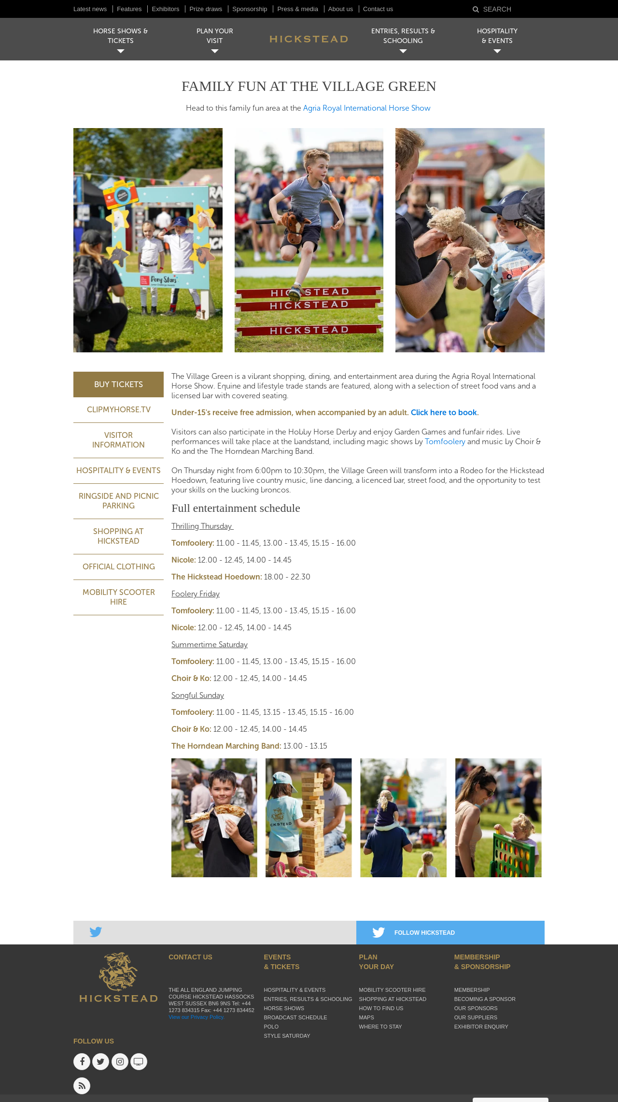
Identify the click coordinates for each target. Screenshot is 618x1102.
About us (340, 9)
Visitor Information (118, 440)
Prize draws (205, 9)
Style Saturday (287, 1036)
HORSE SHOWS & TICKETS (120, 36)
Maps (366, 1017)
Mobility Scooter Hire (119, 597)
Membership (472, 990)
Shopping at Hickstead (118, 536)
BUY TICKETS (118, 384)
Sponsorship (249, 9)
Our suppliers (475, 1017)
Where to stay (380, 1027)
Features (129, 9)
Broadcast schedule (295, 1017)
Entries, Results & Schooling (308, 999)
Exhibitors (165, 9)
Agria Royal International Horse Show (367, 108)
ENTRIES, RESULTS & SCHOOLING (403, 36)
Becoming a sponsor (485, 999)
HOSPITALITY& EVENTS (497, 36)
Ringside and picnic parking (119, 501)
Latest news (90, 9)
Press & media (297, 9)
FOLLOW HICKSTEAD (413, 932)
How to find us (381, 1008)
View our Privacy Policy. (197, 1017)
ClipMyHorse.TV (119, 409)
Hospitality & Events (118, 470)
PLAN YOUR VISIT (215, 36)
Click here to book (444, 412)
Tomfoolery (445, 441)
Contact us (378, 9)
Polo (271, 1027)
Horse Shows (284, 1008)
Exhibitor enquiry (481, 1027)
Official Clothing (119, 566)
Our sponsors (476, 1008)
